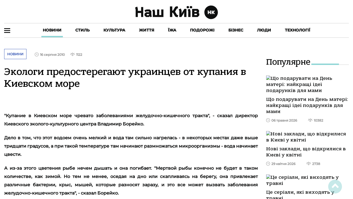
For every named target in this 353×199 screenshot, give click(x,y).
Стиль (82, 30)
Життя (146, 30)
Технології (297, 30)
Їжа (172, 30)
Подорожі (202, 30)
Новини (52, 30)
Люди (264, 30)
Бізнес (235, 30)
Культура (114, 30)
